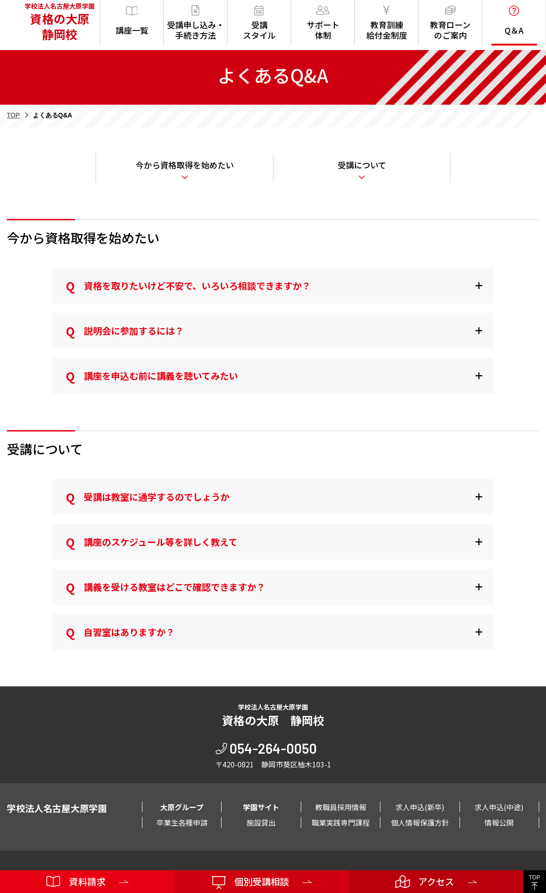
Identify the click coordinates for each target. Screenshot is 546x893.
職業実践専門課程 (341, 822)
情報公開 (499, 822)
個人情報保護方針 (420, 822)
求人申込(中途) (499, 807)
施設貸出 (261, 822)
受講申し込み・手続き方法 (195, 23)
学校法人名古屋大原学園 (57, 22)
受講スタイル (259, 23)
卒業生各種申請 (182, 822)
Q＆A (514, 20)
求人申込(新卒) (420, 807)
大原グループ (181, 807)
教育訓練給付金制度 (386, 23)
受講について (362, 165)
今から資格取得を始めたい (185, 165)
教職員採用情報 (340, 807)
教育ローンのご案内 (450, 23)
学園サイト (261, 807)
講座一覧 (132, 20)
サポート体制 (323, 23)
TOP (13, 115)
